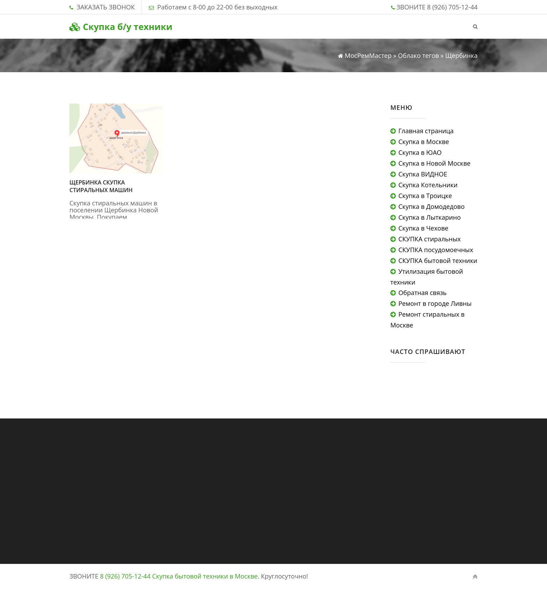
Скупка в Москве (423, 141)
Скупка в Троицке (425, 195)
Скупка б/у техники (120, 26)
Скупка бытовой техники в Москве (205, 576)
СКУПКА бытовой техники (437, 260)
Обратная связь (422, 292)
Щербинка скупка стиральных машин (101, 186)
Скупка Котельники (428, 185)
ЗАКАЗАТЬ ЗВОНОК (106, 7)
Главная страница (426, 131)
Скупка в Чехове (423, 228)
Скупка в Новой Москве (434, 163)
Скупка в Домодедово (431, 206)
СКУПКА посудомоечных (435, 250)
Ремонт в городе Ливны (435, 303)
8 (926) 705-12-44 (452, 7)
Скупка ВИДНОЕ (422, 174)
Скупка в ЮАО (420, 152)
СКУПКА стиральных (429, 239)
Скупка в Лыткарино (429, 217)
